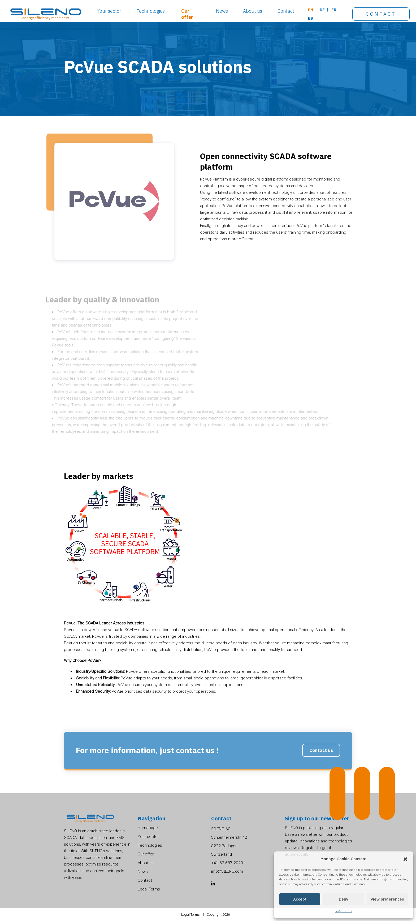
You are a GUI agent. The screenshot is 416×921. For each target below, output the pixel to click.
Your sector (109, 11)
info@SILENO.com (227, 871)
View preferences (387, 899)
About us (252, 11)
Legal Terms (343, 911)
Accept (299, 899)
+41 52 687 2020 (227, 862)
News (222, 11)
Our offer (187, 14)
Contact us (321, 761)
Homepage (148, 827)
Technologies (150, 11)
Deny (343, 899)
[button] (405, 859)
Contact (286, 11)
